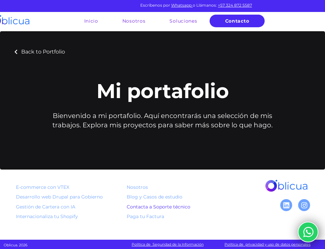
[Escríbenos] (308, 232)
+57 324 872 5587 (235, 5)
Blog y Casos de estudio (154, 197)
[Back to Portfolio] (39, 52)
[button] (183, 21)
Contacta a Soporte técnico (158, 207)
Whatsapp (181, 5)
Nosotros (137, 187)
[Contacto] (237, 21)
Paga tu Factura (145, 216)
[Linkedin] (286, 205)
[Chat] (304, 205)
